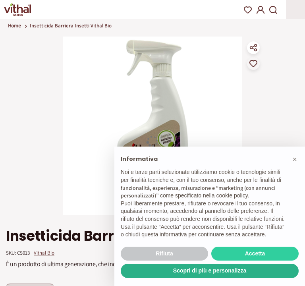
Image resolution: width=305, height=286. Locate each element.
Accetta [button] (255, 253)
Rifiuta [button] (164, 253)
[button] (294, 159)
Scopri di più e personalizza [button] (209, 270)
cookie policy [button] (232, 195)
